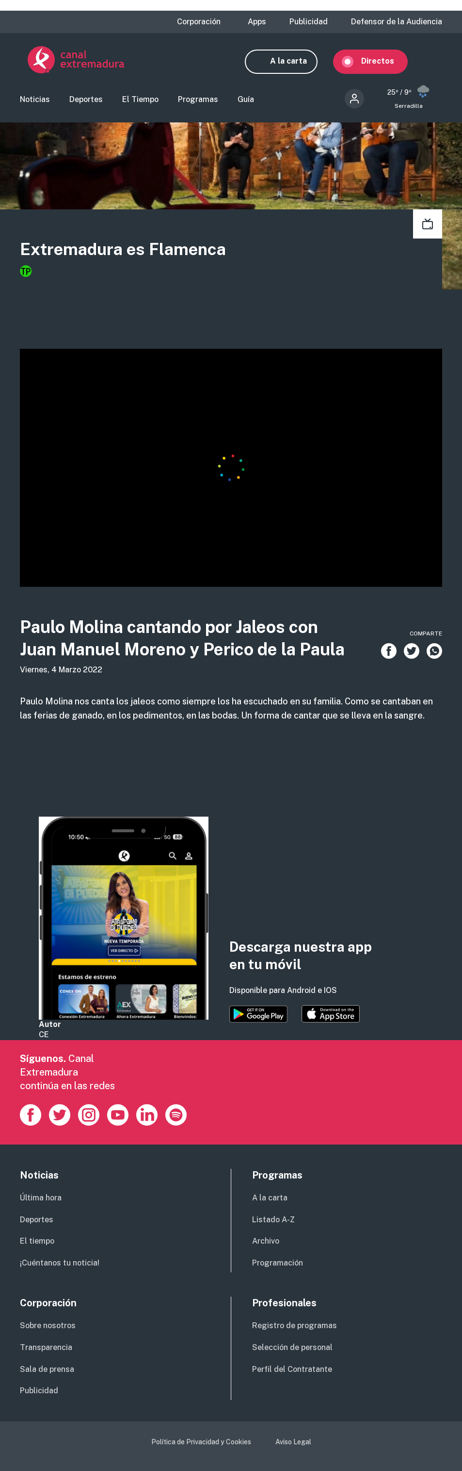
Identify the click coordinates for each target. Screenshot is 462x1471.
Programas (198, 100)
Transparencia (46, 1348)
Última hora (41, 1198)
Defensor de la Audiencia (396, 22)
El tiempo (37, 1242)
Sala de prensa (47, 1370)
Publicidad (308, 22)
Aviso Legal (293, 1443)
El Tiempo (140, 100)
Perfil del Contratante (292, 1370)
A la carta (296, 61)
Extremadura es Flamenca (123, 250)
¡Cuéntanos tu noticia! (59, 1263)
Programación (277, 1263)
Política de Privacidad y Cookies (201, 1443)
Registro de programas (294, 1326)
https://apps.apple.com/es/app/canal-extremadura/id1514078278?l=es (331, 1015)
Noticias (35, 100)
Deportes (86, 100)
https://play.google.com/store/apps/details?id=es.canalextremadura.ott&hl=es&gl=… (258, 1015)
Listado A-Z (273, 1220)
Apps (257, 22)
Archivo (265, 1242)
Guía (246, 100)
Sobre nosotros (48, 1326)
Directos (385, 61)
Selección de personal (292, 1348)
